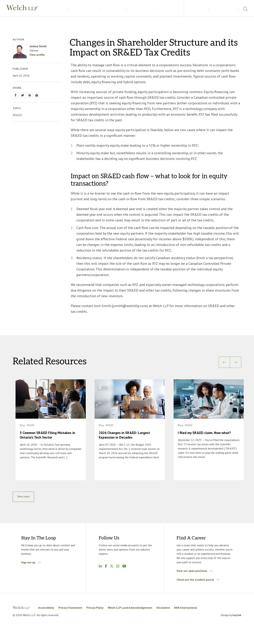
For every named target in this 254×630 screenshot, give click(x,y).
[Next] (235, 362)
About (213, 9)
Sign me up (28, 563)
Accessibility (46, 608)
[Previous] (224, 362)
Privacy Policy (95, 608)
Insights (87, 9)
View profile (37, 54)
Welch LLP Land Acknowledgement (130, 608)
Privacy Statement (70, 608)
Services (52, 9)
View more (23, 497)
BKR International (185, 608)
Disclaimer (163, 608)
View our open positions (192, 571)
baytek (236, 616)
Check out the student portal (195, 580)
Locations (229, 9)
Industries (70, 9)
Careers (103, 9)
